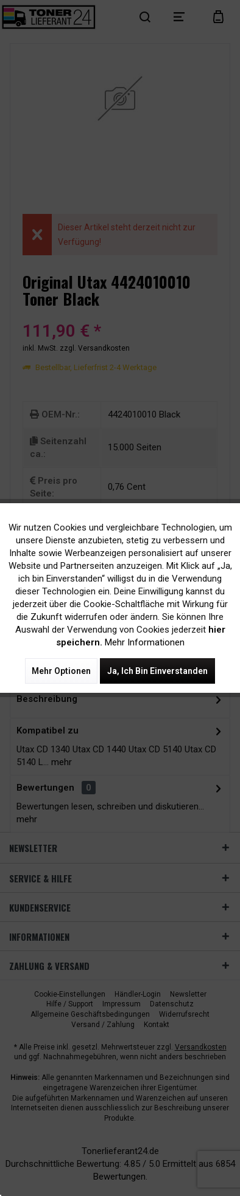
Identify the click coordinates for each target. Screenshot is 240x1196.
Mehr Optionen (61, 671)
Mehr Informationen (145, 642)
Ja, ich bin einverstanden (157, 671)
